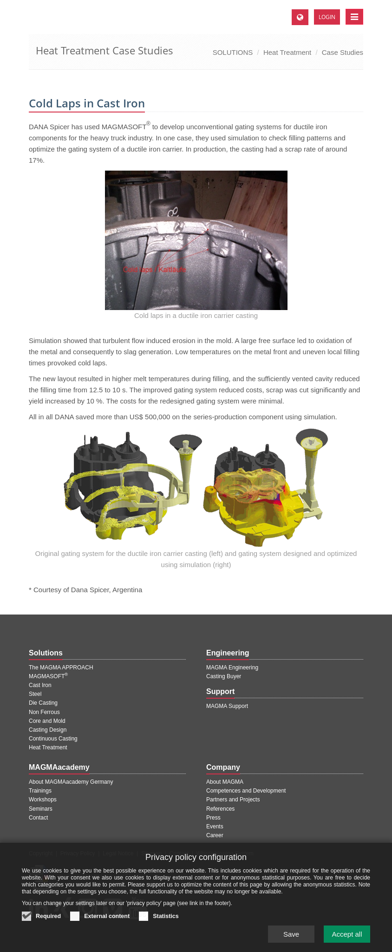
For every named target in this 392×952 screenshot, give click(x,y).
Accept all (347, 937)
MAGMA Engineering (232, 667)
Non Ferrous (44, 712)
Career (214, 835)
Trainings (40, 790)
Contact (38, 817)
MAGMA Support (227, 706)
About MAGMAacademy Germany (71, 782)
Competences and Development (246, 790)
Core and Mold (47, 721)
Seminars (40, 809)
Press (213, 817)
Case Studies (342, 52)
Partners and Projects (233, 799)
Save (291, 937)
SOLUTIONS (233, 52)
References (220, 809)
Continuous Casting (53, 738)
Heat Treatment (287, 52)
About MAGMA (224, 782)
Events (214, 826)
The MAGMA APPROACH (61, 667)
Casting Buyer (223, 676)
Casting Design (47, 730)
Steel (35, 694)
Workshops (43, 799)
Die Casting (43, 703)
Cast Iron (40, 685)
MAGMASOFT (48, 676)
